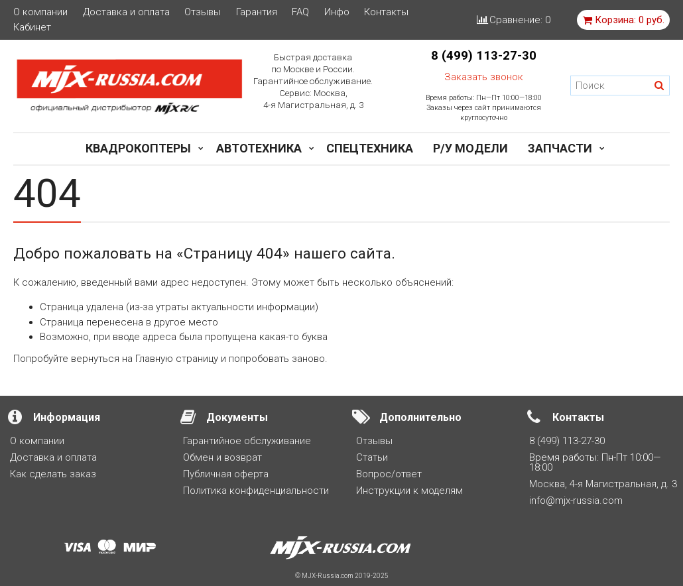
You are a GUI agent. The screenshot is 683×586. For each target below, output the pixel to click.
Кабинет (32, 27)
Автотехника (259, 148)
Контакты (386, 12)
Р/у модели (470, 148)
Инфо (336, 12)
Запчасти (560, 148)
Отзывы (202, 12)
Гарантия (256, 12)
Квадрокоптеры (138, 148)
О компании (40, 12)
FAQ (300, 12)
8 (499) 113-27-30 (483, 55)
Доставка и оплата (126, 12)
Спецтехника (369, 148)
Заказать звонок (483, 77)
